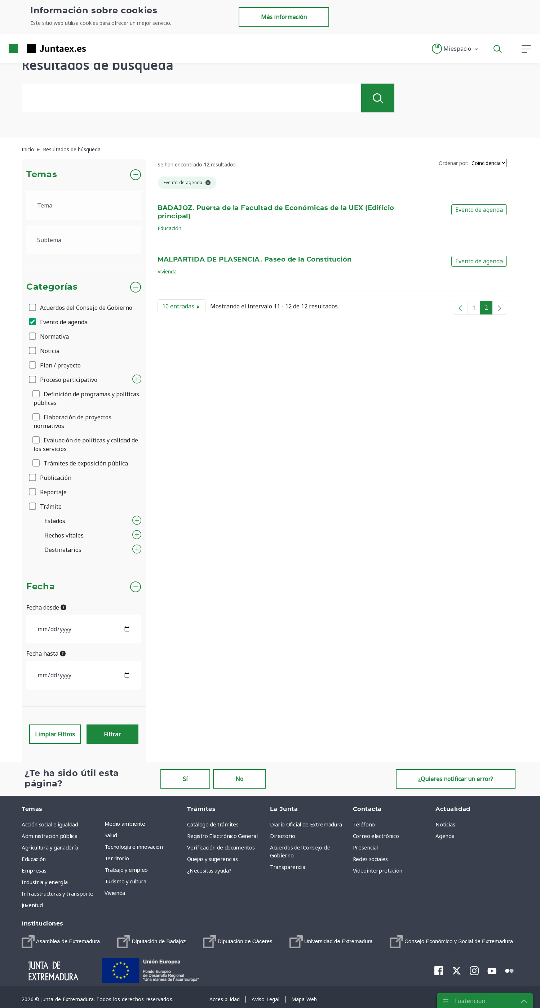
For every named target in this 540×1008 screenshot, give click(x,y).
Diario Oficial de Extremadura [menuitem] (306, 824)
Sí (185, 779)
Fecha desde (46, 607)
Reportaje (48, 492)
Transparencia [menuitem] (287, 866)
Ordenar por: (453, 163)
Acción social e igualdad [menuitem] (50, 824)
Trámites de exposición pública (81, 463)
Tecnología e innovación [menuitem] (134, 846)
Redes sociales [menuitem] (370, 858)
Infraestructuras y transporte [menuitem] (57, 893)
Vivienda (167, 271)
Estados (54, 521)
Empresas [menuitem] (34, 870)
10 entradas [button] (183, 307)
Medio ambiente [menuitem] (125, 823)
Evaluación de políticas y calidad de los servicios (86, 444)
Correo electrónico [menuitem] (376, 835)
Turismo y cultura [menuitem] (125, 881)
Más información (284, 17)
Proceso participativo (63, 380)
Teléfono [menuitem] (364, 824)
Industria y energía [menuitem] (44, 882)
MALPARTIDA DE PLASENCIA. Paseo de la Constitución (255, 260)
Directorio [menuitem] (282, 835)
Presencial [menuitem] (365, 847)
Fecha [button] (40, 587)
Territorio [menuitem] (117, 858)
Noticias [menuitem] (445, 824)
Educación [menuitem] (34, 858)
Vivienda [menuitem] (115, 892)
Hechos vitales (64, 535)
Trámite (46, 506)
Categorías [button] (52, 287)
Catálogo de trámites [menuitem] (212, 824)
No (239, 779)
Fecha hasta (46, 653)
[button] (455, 49)
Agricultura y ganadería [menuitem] (50, 847)
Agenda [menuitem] (444, 835)
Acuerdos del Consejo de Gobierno (81, 308)
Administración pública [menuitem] (49, 835)
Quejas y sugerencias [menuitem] (212, 858)
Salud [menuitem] (111, 835)
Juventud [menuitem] (32, 905)
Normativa (49, 336)
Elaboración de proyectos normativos (72, 421)
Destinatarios (62, 550)
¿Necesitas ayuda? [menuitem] (209, 870)
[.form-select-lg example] (83, 205)
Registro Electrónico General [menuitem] (222, 835)
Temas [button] (41, 174)
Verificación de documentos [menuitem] (220, 847)
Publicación (50, 478)
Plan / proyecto (55, 365)
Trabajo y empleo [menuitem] (126, 869)
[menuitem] (61, 941)
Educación (169, 228)
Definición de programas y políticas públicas (86, 398)
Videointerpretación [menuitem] (377, 870)
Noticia (44, 351)
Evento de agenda (59, 322)
